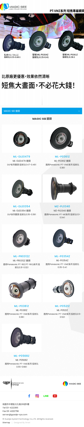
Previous (5, 96)
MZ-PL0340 (62, 206)
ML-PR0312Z (21, 256)
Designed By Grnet (22, 422)
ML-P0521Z (62, 306)
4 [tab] (44, 96)
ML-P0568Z (21, 356)
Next (79, 96)
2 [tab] (39, 96)
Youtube (55, 396)
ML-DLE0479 (21, 156)
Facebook (28, 396)
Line (46, 396)
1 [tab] (36, 96)
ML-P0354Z (62, 256)
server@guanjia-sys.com (15, 414)
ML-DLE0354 (21, 206)
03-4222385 (12, 407)
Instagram (37, 396)
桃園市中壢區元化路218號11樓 (16, 404)
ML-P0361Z (62, 156)
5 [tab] (47, 96)
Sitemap (6, 422)
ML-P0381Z (21, 306)
